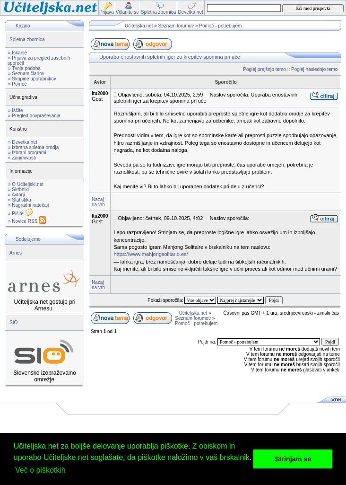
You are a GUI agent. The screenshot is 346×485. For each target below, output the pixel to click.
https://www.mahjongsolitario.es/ (150, 254)
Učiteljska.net (139, 25)
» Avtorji (16, 194)
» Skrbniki (18, 189)
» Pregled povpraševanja (34, 115)
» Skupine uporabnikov (32, 78)
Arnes (15, 253)
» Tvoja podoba (24, 68)
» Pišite (21, 213)
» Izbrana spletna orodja (33, 147)
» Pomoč (17, 84)
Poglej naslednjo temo (314, 69)
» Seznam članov (26, 73)
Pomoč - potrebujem (220, 25)
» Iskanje (17, 52)
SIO (13, 322)
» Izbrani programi (27, 152)
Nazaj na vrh (98, 202)
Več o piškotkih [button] (40, 470)
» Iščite (15, 110)
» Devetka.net (22, 142)
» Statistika (19, 200)
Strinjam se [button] (293, 459)
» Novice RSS (27, 221)
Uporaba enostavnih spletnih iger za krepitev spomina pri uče (169, 57)
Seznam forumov (176, 25)
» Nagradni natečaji (28, 205)
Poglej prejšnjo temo (264, 69)
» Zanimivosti (22, 157)
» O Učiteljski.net (25, 184)
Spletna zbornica (27, 39)
